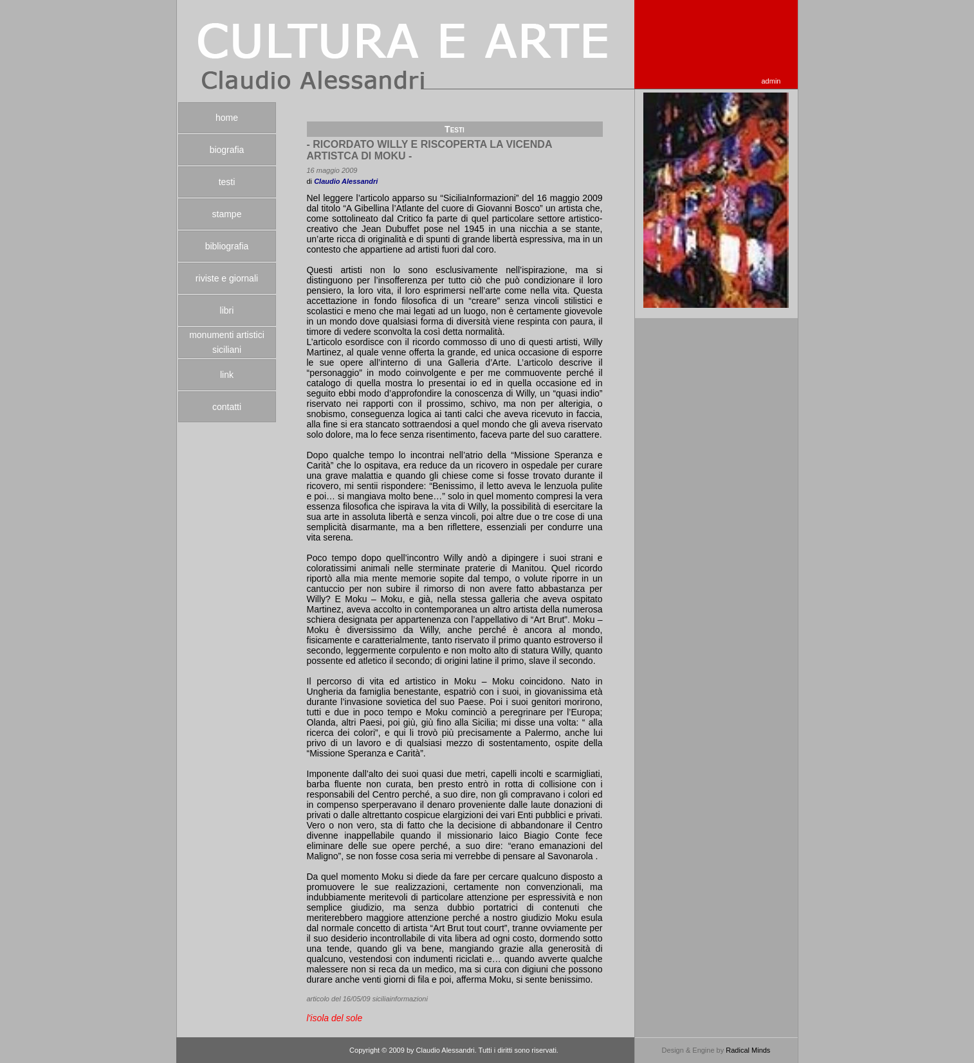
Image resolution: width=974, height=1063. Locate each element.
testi (227, 182)
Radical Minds (748, 1050)
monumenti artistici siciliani (226, 342)
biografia (227, 150)
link (227, 375)
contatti (226, 407)
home (227, 117)
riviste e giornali (227, 278)
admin (771, 81)
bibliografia (227, 246)
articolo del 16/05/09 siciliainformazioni (367, 999)
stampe (227, 214)
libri (227, 310)
